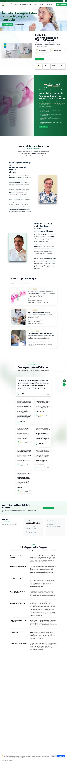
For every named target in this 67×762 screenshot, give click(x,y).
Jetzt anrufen (59, 509)
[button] (64, 380)
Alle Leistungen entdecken (50, 59)
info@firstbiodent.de (17, 1)
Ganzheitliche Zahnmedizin (26, 4)
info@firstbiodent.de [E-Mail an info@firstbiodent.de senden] (31, 534)
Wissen (36, 4)
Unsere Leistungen (19, 24)
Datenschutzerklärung (5, 760)
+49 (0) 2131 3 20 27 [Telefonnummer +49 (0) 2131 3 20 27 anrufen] (31, 532)
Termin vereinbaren (7, 24)
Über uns (42, 4)
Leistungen (16, 4)
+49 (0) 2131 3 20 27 (6, 1)
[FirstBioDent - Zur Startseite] (6, 4)
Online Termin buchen (49, 509)
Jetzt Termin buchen (43, 126)
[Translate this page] (64, 1)
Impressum (10, 760)
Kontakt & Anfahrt (50, 4)
